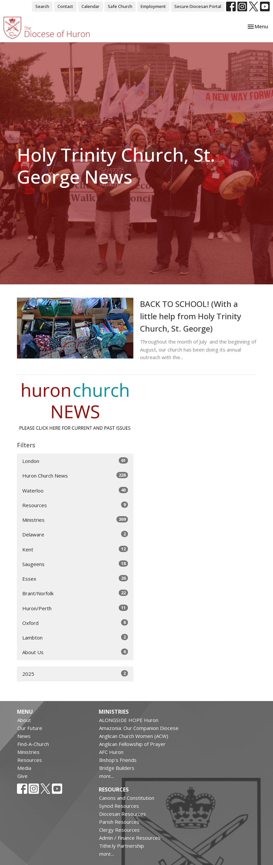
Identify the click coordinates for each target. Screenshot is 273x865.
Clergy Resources (119, 829)
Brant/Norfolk (75, 593)
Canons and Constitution (126, 797)
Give (22, 776)
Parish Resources (119, 821)
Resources (75, 505)
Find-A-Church (33, 744)
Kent (75, 549)
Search (42, 6)
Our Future (29, 728)
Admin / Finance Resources (130, 837)
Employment (153, 6)
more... (106, 776)
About (24, 720)
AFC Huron (111, 752)
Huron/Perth (75, 608)
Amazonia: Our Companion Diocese (139, 728)
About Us (75, 652)
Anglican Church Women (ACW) (133, 736)
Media (24, 768)
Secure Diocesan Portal (197, 6)
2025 (75, 673)
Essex (75, 578)
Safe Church (120, 6)
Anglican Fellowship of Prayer (132, 744)
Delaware (75, 534)
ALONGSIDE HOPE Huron (128, 720)
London (75, 460)
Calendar (90, 6)
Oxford (75, 622)
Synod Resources (119, 805)
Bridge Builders (116, 768)
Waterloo (75, 490)
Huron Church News (75, 475)
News (24, 736)
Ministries (75, 519)
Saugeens (75, 563)
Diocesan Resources (122, 813)
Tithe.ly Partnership (121, 845)
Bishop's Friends (118, 760)
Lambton (75, 637)
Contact (65, 6)
